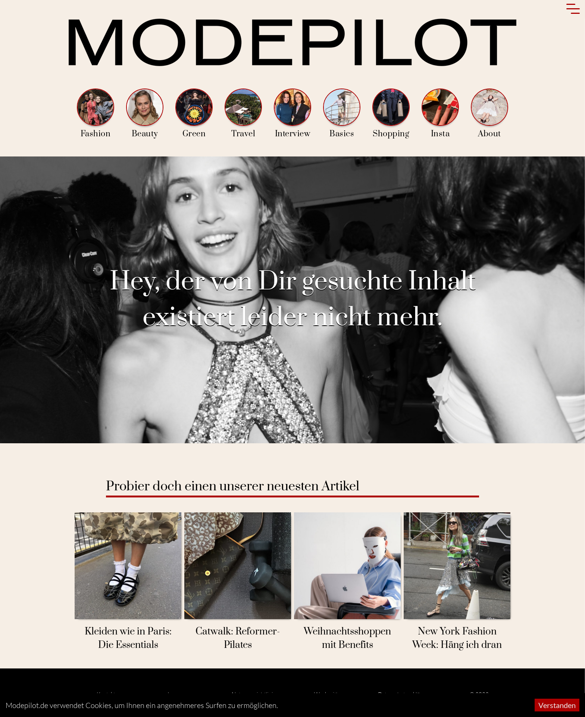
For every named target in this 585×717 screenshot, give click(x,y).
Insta (440, 114)
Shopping (391, 114)
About (489, 114)
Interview (292, 114)
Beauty (144, 114)
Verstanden (557, 705)
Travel (243, 114)
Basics (341, 114)
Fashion (95, 114)
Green (194, 114)
